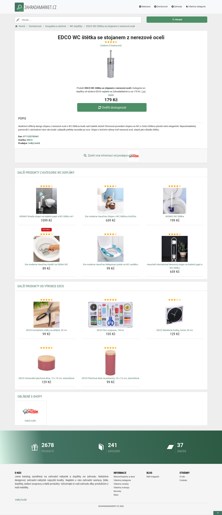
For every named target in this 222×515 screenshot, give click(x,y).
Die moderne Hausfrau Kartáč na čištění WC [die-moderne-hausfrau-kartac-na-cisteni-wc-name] (46, 264)
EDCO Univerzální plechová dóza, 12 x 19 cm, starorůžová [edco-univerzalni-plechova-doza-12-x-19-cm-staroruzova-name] (46, 378)
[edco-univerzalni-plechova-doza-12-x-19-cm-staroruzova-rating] (46, 348)
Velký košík (34, 143)
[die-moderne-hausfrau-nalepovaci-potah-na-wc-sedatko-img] (110, 249)
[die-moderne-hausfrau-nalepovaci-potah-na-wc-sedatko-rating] (110, 234)
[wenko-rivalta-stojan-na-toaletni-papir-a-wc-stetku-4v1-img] (46, 201)
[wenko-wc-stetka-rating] (175, 186)
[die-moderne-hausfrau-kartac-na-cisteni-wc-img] (46, 249)
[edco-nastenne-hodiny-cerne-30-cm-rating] (175, 300)
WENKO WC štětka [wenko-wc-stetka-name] (174, 216)
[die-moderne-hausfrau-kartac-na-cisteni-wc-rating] (46, 234)
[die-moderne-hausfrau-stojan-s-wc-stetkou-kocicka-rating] (110, 186)
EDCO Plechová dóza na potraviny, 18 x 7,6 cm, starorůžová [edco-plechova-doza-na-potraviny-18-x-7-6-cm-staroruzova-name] (110, 378)
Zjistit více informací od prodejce (111, 156)
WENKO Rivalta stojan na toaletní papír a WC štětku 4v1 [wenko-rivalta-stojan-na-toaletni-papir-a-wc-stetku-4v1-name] (46, 216)
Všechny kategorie (195, 6)
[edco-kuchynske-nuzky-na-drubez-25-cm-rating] (46, 300)
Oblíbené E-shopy (30, 396)
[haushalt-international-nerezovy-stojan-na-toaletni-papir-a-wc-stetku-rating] (175, 234)
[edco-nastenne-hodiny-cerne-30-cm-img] (175, 315)
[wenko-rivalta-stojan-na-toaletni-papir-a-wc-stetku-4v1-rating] (46, 186)
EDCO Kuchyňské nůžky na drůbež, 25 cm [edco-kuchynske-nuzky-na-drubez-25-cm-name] (46, 330)
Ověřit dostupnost (111, 107)
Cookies (183, 480)
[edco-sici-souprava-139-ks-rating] (110, 300)
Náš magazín (153, 476)
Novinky (117, 491)
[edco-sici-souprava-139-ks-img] (110, 315)
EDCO (30, 140)
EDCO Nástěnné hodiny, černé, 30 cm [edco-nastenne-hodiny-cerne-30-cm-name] (175, 330)
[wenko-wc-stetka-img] (175, 201)
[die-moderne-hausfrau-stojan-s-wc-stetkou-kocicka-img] (110, 201)
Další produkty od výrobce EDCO (41, 286)
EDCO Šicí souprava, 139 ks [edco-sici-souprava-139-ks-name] (110, 330)
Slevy (116, 495)
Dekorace (144, 6)
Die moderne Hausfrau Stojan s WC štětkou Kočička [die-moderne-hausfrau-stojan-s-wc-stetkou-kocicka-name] (110, 216)
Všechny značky (121, 484)
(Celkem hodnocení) (111, 45)
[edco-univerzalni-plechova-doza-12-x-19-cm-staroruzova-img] (46, 363)
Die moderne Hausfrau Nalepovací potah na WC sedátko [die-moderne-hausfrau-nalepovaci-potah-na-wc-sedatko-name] (110, 264)
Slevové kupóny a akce (124, 476)
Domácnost (161, 6)
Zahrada (176, 6)
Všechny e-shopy (121, 487)
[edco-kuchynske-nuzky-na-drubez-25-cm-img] (46, 315)
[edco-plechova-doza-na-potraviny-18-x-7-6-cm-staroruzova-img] (110, 363)
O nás (182, 476)
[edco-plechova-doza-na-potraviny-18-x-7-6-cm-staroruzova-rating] (110, 348)
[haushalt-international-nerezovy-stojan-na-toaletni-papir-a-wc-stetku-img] (175, 249)
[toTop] (217, 513)
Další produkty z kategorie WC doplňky (46, 172)
